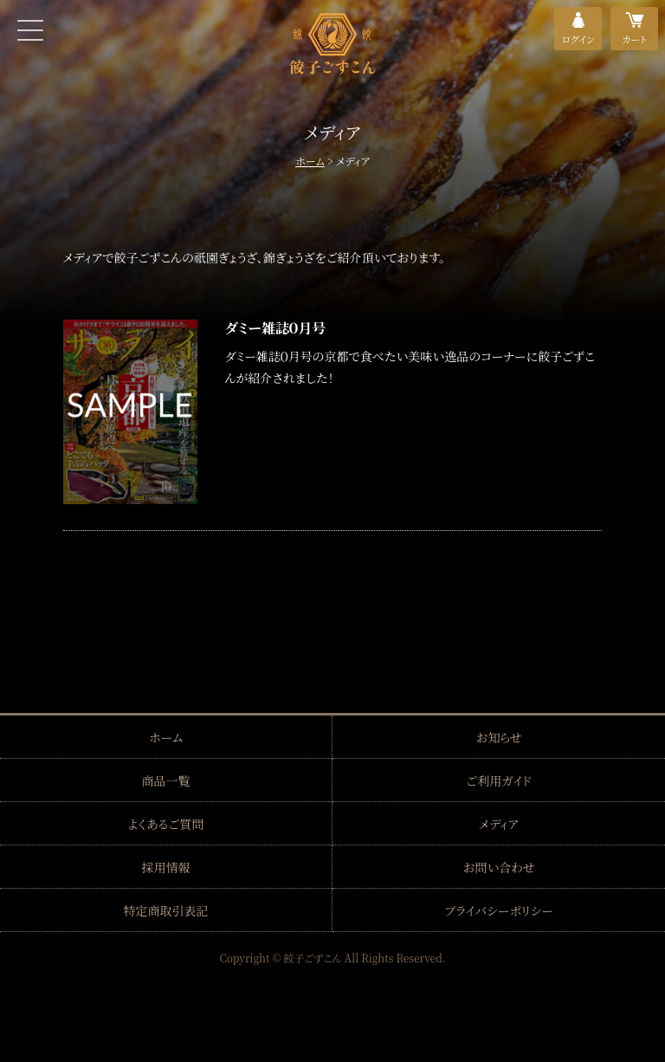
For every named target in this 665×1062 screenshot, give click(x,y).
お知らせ (498, 737)
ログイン (578, 39)
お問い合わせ (498, 867)
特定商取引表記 (166, 910)
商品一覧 (166, 780)
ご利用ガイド (498, 780)
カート (635, 39)
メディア (499, 823)
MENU (30, 30)
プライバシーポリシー (498, 910)
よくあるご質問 (165, 823)
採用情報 (166, 867)
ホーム (310, 160)
